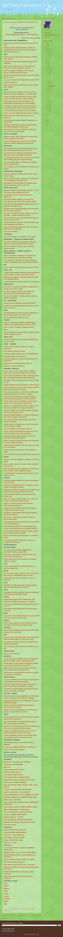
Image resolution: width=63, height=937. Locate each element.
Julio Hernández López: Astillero (14, 769)
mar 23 (48, 80)
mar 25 (48, 76)
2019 (46, 118)
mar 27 (48, 72)
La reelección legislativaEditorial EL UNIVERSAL (20, 747)
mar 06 (48, 104)
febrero (47, 114)
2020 (46, 48)
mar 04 (48, 108)
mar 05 (48, 106)
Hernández (7, 899)
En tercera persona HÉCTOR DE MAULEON (18, 789)
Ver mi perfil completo (48, 37)
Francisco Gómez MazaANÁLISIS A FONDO (18, 812)
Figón (5, 883)
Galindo (6, 901)
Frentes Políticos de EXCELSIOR (14, 749)
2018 (46, 120)
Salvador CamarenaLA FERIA (13, 817)
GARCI (6, 891)
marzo (47, 67)
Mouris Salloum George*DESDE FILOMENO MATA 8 (20, 807)
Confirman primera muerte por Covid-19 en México (20, 110)
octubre (47, 54)
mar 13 (48, 94)
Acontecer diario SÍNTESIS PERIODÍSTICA (21, 22)
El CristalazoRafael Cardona (13, 774)
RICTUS (6, 886)
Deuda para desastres (11, 231)
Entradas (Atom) (10, 918)
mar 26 (48, 74)
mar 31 (48, 68)
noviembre (48, 52)
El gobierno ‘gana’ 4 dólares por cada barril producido (21, 354)
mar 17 (48, 91)
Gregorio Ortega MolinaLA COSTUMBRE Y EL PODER (21, 794)
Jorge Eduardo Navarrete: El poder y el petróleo (19, 864)
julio (47, 59)
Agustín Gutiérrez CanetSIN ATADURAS (17, 792)
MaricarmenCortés (10, 842)
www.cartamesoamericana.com (15, 34)
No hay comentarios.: (7, 910)
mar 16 (48, 92)
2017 (46, 122)
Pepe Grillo (7, 767)
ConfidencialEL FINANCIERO (13, 764)
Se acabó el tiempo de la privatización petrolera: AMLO (21, 80)
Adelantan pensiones (10, 82)
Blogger (37, 934)
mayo (47, 63)
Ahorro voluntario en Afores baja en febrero (18, 429)
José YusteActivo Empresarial (14, 835)
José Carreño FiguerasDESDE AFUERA (17, 777)
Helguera (6, 888)
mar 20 (48, 82)
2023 (46, 43)
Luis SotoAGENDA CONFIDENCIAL (15, 814)
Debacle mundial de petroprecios (14, 366)
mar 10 (48, 100)
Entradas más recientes (7, 915)
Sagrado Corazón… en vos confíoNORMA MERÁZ (20, 852)
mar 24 (48, 78)
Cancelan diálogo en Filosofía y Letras (16, 317)
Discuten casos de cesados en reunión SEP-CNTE (20, 303)
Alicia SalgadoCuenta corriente (14, 837)
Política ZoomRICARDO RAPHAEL (15, 782)
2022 (46, 44)
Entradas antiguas (36, 915)
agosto (47, 57)
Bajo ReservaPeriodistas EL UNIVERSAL (17, 762)
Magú (5, 904)
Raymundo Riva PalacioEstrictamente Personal (19, 822)
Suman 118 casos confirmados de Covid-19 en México (21, 113)
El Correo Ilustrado (10, 825)
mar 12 (48, 96)
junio (47, 61)
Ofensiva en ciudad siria (11, 653)
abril (47, 65)
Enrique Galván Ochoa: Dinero (13, 840)
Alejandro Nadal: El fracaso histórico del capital (19, 859)
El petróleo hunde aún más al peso (15, 356)
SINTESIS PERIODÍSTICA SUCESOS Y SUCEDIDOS (52, 35)
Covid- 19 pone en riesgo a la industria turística (19, 327)
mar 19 (48, 84)
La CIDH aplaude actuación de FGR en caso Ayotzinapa (21, 281)
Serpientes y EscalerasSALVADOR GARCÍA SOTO (20, 797)
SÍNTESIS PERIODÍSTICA (24, 5)
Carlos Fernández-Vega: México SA (15, 830)
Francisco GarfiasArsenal (12, 772)
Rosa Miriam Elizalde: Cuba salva (14, 862)
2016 (46, 124)
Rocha (6, 894)
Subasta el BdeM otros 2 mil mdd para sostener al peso (21, 385)
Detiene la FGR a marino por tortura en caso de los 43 (21, 267)
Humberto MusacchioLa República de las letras (19, 780)
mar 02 (48, 111)
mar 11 (48, 98)
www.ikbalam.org (32, 34)
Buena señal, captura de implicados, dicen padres (20, 236)
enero (47, 116)
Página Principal (23, 915)
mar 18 (48, 89)
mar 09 (48, 102)
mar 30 (48, 70)
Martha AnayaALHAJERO (12, 800)
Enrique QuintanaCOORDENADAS (15, 832)
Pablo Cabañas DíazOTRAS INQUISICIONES (18, 819)
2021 (46, 46)
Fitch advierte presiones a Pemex (14, 351)
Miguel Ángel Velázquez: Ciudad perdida (17, 809)
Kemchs (6, 896)
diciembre (48, 50)
